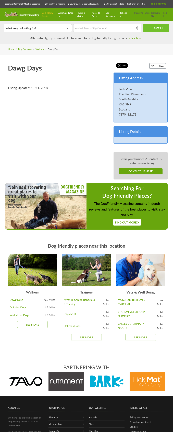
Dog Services (109, 15)
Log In (165, 15)
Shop (147, 13)
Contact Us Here (140, 171)
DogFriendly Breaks (47, 15)
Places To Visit (81, 15)
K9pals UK (70, 313)
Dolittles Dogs (18, 307)
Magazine (138, 13)
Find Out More (158, 4)
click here (135, 38)
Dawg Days (16, 299)
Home (11, 49)
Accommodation (65, 13)
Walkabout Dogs (19, 315)
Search (156, 28)
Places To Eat (96, 15)
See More (32, 324)
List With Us (155, 15)
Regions (123, 13)
